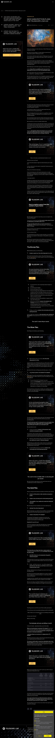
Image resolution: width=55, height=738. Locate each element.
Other (37, 729)
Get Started (32, 98)
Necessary (38, 720)
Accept (47, 735)
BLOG (2, 10)
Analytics (38, 725)
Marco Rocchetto (32, 25)
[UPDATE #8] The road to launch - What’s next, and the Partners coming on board (13, 32)
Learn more (37, 718)
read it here (32, 257)
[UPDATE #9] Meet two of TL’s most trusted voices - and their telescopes (12, 26)
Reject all (40, 735)
